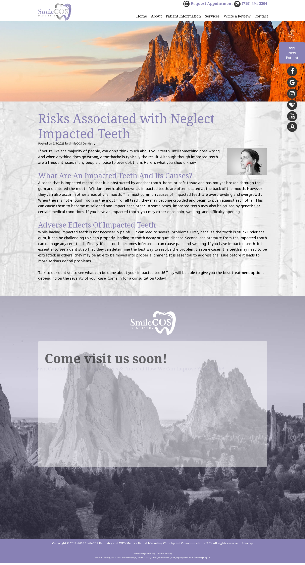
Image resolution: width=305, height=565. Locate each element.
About (156, 16)
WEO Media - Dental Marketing (140, 545)
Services (212, 16)
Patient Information (183, 16)
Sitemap (247, 545)
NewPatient (292, 53)
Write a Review (237, 16)
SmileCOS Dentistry (98, 545)
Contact (261, 16)
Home (141, 16)
